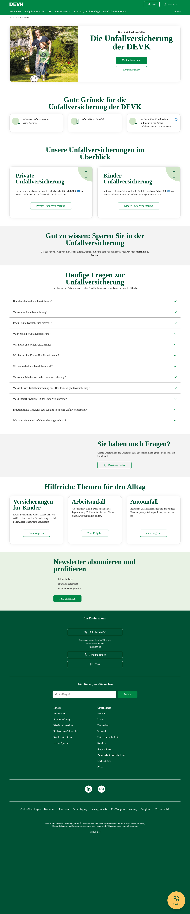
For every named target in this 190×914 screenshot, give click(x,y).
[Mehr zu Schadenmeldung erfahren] (61, 773)
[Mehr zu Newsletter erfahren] (67, 652)
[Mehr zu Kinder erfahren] (139, 205)
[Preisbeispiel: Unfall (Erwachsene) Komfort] (78, 191)
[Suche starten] (127, 747)
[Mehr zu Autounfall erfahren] (153, 586)
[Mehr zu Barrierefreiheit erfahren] (162, 862)
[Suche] (73, 748)
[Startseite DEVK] (17, 4)
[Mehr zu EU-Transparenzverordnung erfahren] (124, 862)
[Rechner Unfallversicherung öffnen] (131, 60)
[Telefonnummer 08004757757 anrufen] (95, 685)
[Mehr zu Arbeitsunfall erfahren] (95, 586)
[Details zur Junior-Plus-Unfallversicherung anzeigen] (176, 119)
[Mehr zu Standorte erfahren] (101, 796)
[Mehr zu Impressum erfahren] (64, 862)
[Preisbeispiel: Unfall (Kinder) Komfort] (168, 191)
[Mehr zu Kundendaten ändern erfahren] (63, 790)
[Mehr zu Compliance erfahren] (146, 862)
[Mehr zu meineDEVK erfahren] (59, 767)
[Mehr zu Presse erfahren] (100, 773)
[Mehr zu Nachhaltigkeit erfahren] (104, 814)
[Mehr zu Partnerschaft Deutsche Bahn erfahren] (111, 808)
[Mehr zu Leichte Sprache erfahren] (61, 796)
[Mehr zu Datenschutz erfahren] (50, 862)
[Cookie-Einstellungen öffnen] (30, 862)
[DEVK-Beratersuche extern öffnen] (131, 69)
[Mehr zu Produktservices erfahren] (63, 778)
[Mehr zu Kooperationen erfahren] (104, 802)
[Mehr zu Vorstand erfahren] (101, 784)
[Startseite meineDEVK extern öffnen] (170, 4)
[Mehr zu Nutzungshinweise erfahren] (99, 862)
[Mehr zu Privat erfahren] (51, 205)
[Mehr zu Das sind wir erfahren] (103, 778)
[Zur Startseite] (11, 17)
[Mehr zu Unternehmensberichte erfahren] (108, 790)
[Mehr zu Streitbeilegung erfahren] (80, 862)
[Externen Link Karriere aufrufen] (101, 767)
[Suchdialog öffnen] (152, 4)
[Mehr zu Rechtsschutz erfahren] (65, 784)
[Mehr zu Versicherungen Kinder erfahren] (36, 586)
